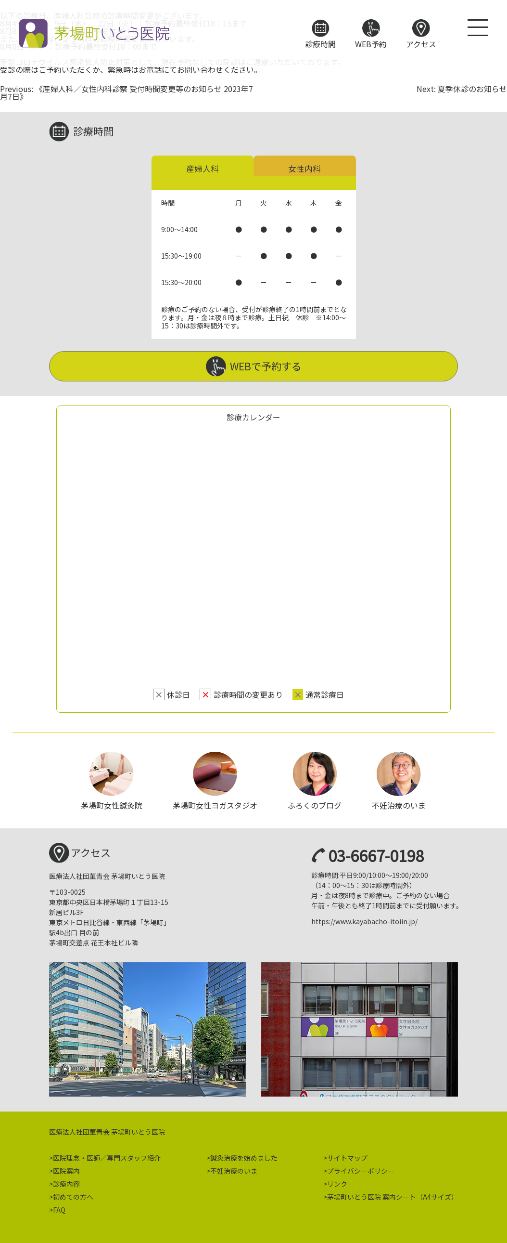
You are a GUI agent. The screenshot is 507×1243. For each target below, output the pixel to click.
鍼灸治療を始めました (244, 1155)
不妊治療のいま (233, 1168)
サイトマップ (347, 1155)
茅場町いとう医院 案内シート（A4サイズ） (392, 1194)
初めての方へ (73, 1194)
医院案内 (66, 1168)
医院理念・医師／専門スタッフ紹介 (107, 1155)
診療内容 (66, 1181)
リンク (337, 1181)
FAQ (59, 1207)
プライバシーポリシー (360, 1168)
